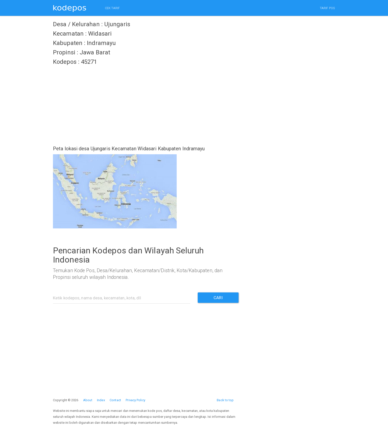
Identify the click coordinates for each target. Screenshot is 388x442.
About (87, 400)
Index (101, 400)
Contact (115, 400)
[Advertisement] (146, 102)
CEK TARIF (112, 8)
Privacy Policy (135, 400)
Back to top (225, 400)
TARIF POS (327, 8)
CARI (218, 297)
